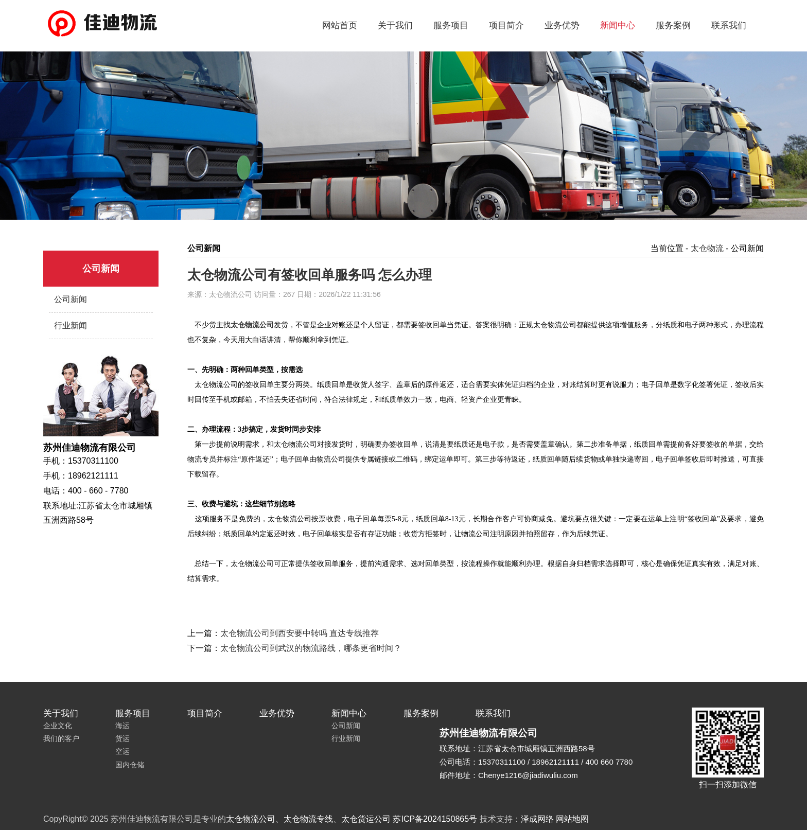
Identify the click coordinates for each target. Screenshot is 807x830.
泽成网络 (537, 819)
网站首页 (339, 25)
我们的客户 (61, 738)
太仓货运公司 (366, 819)
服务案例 (673, 25)
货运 (122, 738)
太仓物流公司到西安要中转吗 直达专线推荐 (299, 633)
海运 (122, 725)
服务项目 (450, 25)
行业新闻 (70, 325)
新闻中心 (617, 25)
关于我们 (395, 25)
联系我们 (728, 25)
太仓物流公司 (250, 819)
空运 (122, 751)
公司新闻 (70, 299)
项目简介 (506, 25)
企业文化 (57, 725)
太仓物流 (707, 248)
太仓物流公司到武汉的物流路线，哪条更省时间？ (310, 648)
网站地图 (572, 819)
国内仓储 (129, 765)
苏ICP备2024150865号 (435, 819)
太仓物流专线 (308, 819)
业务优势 (562, 25)
